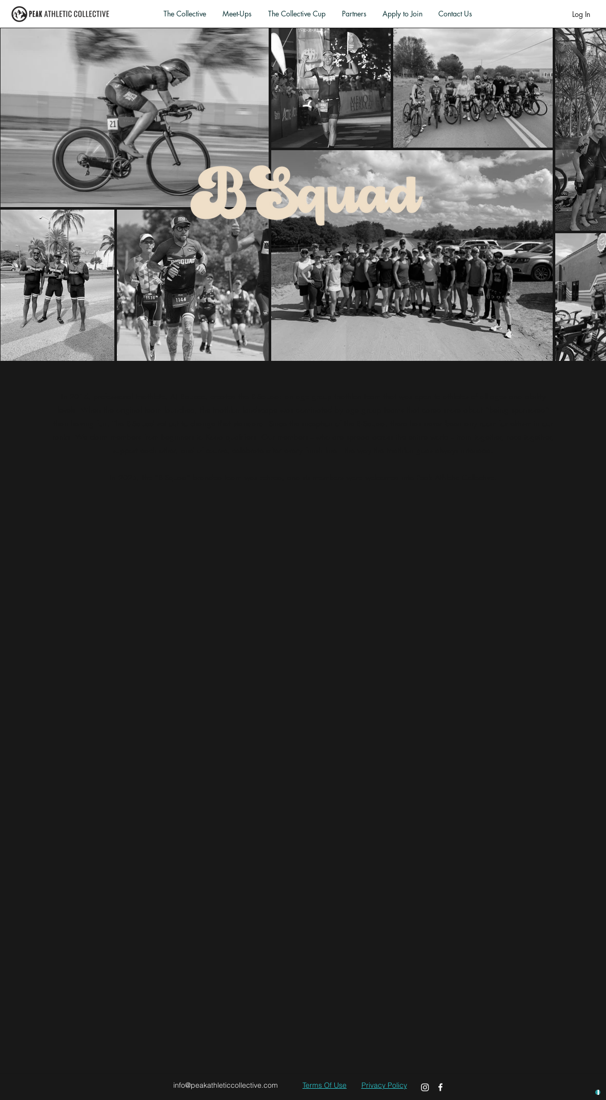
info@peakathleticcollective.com (225, 1085)
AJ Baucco (187, 396)
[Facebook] (440, 1087)
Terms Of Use (324, 1085)
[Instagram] (425, 1087)
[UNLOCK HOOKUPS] (597, 1092)
